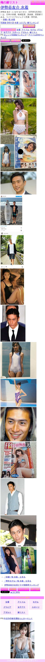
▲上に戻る (15, 592)
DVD (9, 23)
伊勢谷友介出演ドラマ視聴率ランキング (21, 585)
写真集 (3, 23)
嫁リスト (33, 2)
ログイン (42, 2)
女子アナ (7, 32)
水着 (16, 23)
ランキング (38, 2)
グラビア (7, 607)
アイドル (25, 30)
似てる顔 (15, 40)
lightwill (19, 660)
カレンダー (23, 589)
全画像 (13, 589)
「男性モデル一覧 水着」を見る (17, 581)
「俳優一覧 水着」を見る (14, 577)
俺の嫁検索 (29, 26)
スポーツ (16, 32)
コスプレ (23, 23)
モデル (33, 30)
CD (12, 23)
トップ (4, 589)
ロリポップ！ (32, 660)
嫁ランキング (33, 23)
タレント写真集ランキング (15, 35)
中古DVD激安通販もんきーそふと (18, 618)
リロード (5, 40)
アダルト (25, 32)
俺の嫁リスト (9, 2)
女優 (18, 30)
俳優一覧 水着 (9, 20)
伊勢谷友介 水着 (14, 7)
